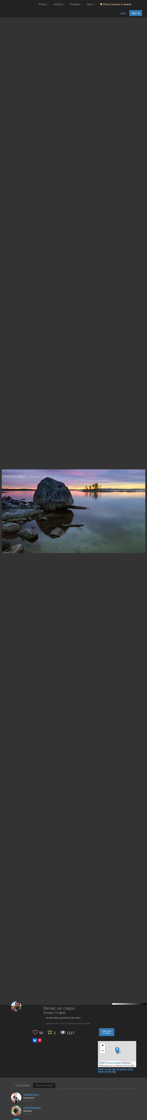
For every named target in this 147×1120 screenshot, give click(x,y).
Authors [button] (59, 4)
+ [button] (102, 1045)
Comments (22, 1085)
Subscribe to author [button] (106, 1032)
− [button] (102, 1051)
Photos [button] (44, 4)
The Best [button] (76, 4)
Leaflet (102, 1063)
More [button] (91, 4)
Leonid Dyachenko (32, 1107)
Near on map (44, 1085)
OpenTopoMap (114, 1063)
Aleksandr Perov (31, 1094)
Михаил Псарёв (54, 1013)
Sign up (136, 13)
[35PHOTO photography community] (18, 4)
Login (123, 13)
